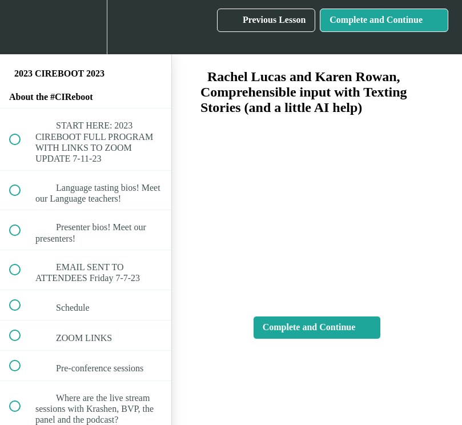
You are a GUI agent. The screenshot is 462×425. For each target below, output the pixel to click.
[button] (21, 27)
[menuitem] (86, 27)
